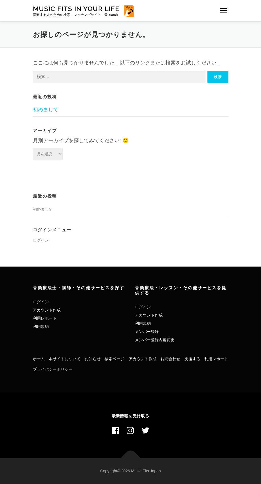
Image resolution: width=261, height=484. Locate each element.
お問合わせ (170, 359)
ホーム (39, 359)
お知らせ (93, 359)
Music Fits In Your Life (76, 8)
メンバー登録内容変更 (155, 340)
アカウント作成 (47, 310)
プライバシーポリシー (53, 369)
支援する (192, 359)
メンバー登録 (147, 331)
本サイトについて (64, 359)
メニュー (223, 10)
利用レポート (45, 318)
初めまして (45, 109)
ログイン (41, 240)
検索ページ (114, 359)
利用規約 (41, 326)
